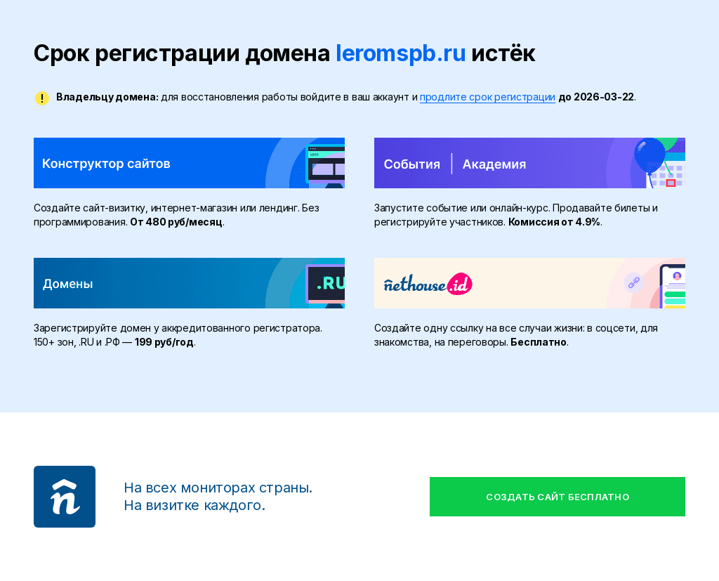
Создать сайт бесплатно (557, 496)
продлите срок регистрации (487, 97)
